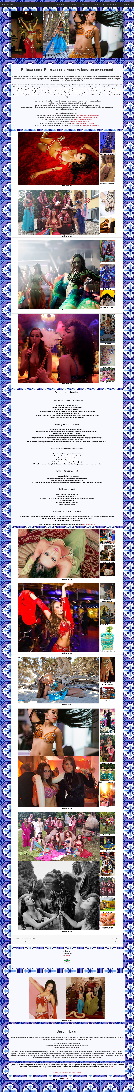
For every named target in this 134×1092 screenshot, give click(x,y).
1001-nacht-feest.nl (88, 524)
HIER (111, 1067)
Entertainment (59, 4)
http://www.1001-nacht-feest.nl (88, 117)
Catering (73, 4)
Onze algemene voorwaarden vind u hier (67, 1073)
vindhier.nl (67, 955)
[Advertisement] (67, 1086)
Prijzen (84, 4)
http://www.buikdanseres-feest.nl (83, 123)
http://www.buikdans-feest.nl (79, 121)
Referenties (96, 4)
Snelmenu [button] (127, 4)
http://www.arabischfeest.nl (82, 119)
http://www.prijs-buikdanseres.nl (88, 115)
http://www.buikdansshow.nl (89, 125)
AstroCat (66, 1079)
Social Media (67, 951)
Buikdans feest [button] (112, 4)
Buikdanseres (7, 5)
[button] (25, 939)
